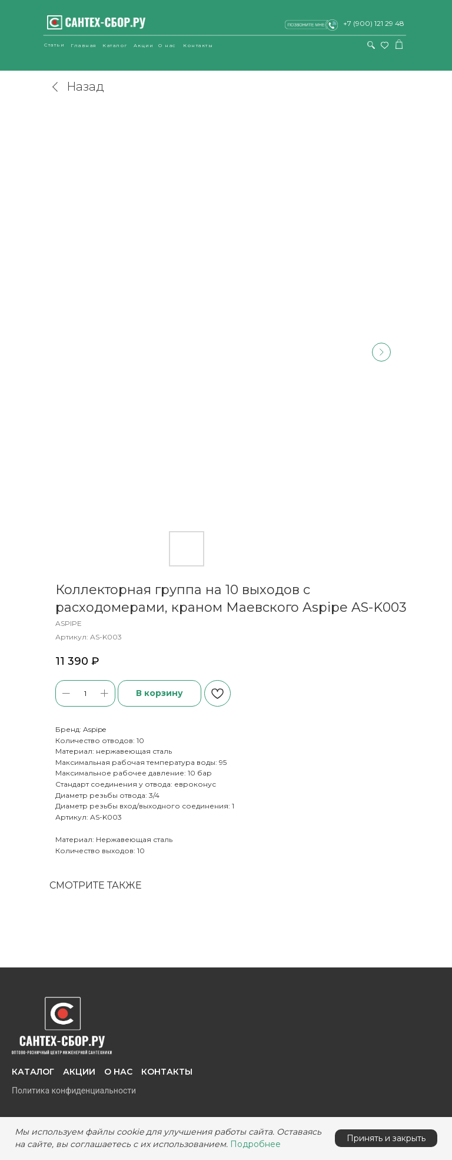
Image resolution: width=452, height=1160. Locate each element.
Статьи (54, 45)
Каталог (115, 45)
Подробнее (255, 1144)
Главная (84, 45)
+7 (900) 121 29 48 (373, 23)
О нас (167, 45)
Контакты (198, 45)
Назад (76, 86)
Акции (144, 45)
